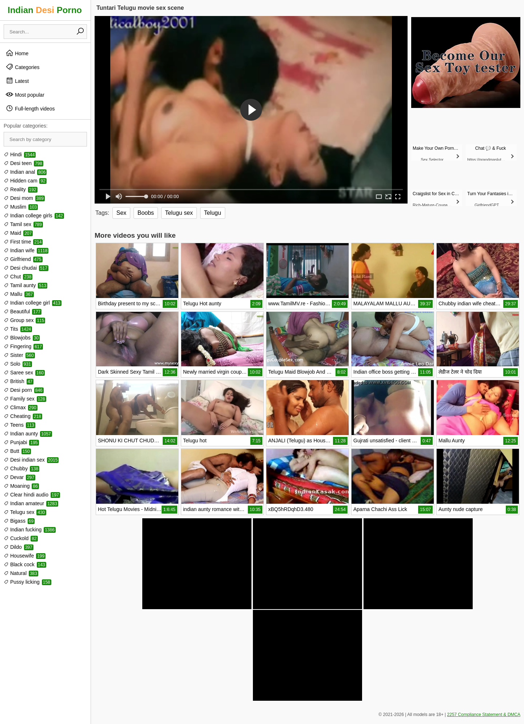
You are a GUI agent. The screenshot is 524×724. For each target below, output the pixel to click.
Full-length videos (30, 108)
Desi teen (23, 163)
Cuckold (21, 538)
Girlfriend (23, 259)
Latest (17, 81)
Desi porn (24, 390)
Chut (18, 276)
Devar (19, 477)
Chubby (21, 468)
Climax (20, 407)
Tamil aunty (25, 285)
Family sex (25, 399)
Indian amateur (31, 503)
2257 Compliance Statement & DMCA (483, 714)
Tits (18, 329)
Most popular (24, 94)
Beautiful (22, 311)
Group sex (24, 320)
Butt (17, 451)
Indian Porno (45, 10)
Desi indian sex (31, 460)
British (18, 381)
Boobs (146, 213)
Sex (121, 213)
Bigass (19, 521)
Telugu (212, 213)
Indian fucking (30, 529)
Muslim (21, 207)
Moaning (21, 486)
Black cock (25, 564)
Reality (20, 189)
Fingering (23, 346)
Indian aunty (28, 434)
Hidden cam (25, 181)
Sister (19, 355)
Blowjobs (22, 338)
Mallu (19, 294)
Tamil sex (23, 224)
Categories (22, 67)
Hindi (20, 154)
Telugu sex (25, 512)
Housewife (24, 556)
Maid (18, 233)
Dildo (18, 547)
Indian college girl (32, 303)
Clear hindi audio (32, 495)
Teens (19, 425)
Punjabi (21, 442)
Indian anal (25, 172)
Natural (21, 573)
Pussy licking (27, 582)
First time (23, 242)
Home (16, 53)
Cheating (23, 416)
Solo (18, 364)
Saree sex (24, 372)
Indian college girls (34, 215)
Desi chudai (26, 268)
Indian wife (26, 250)
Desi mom (24, 198)
